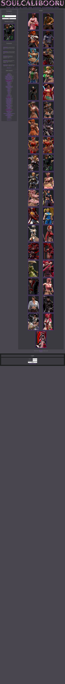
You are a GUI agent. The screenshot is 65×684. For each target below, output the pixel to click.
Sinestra (8, 83)
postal (9, 97)
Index (9, 13)
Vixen (9, 85)
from (9, 91)
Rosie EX (9, 118)
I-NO (9, 88)
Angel (9, 112)
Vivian (9, 84)
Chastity (8, 108)
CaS (9, 94)
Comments (25, 7)
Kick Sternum (8, 105)
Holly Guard (9, 111)
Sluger (9, 82)
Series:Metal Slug (9, 115)
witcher (9, 89)
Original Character (8, 76)
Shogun (8, 107)
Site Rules (57, 7)
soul (9, 92)
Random (30, 7)
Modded (8, 75)
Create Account (32, 363)
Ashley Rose (9, 79)
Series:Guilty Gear (8, 78)
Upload (16, 7)
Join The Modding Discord (47, 7)
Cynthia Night (8, 100)
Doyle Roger (9, 102)
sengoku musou (9, 80)
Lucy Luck (9, 96)
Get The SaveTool (37, 7)
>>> (4, 53)
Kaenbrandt (5, 47)
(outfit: (8, 74)
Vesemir (8, 95)
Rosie (9, 117)
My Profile (8, 7)
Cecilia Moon (9, 101)
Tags (20, 7)
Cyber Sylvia (9, 106)
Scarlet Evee (9, 103)
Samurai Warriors (9, 109)
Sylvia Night (9, 99)
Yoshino (8, 116)
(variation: (9, 110)
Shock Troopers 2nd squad (9, 113)
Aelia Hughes (8, 81)
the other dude (9, 98)
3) (8, 73)
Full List (8, 67)
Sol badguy (9, 114)
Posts (13, 7)
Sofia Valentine (9, 86)
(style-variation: (9, 77)
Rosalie (9, 104)
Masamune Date (9, 87)
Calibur (9, 90)
